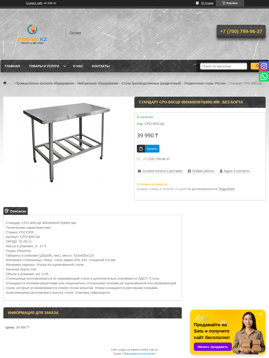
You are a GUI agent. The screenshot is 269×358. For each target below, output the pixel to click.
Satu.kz (153, 349)
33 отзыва (207, 3)
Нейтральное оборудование (97, 83)
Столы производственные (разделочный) (151, 83)
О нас (78, 66)
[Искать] (258, 66)
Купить (152, 149)
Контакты (101, 66)
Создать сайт (34, 3)
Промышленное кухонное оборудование (45, 83)
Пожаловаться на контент (139, 353)
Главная (12, 66)
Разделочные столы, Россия (204, 83)
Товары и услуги (44, 66)
